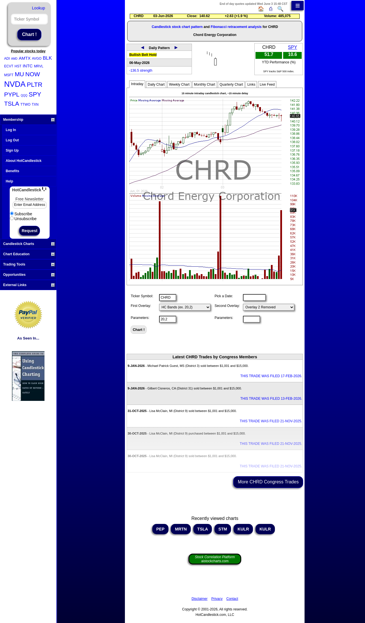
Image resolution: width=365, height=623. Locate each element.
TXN (35, 104)
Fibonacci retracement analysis (236, 27)
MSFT (9, 75)
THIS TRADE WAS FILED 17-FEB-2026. (271, 376)
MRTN (181, 529)
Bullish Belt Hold (143, 55)
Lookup (38, 8)
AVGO (37, 59)
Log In (11, 130)
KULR (243, 529)
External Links (29, 285)
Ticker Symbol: (142, 296)
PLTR (34, 84)
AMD (14, 58)
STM (222, 529)
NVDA (15, 84)
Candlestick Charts (29, 244)
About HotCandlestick (23, 161)
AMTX (25, 58)
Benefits (12, 171)
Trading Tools (29, 264)
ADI (7, 59)
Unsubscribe (23, 218)
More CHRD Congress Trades (268, 481)
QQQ (24, 95)
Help (9, 181)
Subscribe (21, 214)
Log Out (12, 140)
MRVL (38, 66)
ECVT (8, 66)
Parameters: (140, 318)
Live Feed (267, 85)
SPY (35, 94)
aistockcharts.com (215, 559)
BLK (47, 58)
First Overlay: (141, 306)
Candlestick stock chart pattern (177, 27)
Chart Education (29, 254)
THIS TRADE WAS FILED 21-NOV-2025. (271, 421)
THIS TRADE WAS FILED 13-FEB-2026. (271, 399)
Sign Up (12, 150)
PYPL (12, 94)
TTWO (25, 104)
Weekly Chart (179, 85)
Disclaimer (200, 599)
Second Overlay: (227, 306)
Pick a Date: (223, 296)
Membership (29, 120)
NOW (32, 74)
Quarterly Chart (231, 85)
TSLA (11, 103)
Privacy (216, 599)
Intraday (137, 84)
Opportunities (29, 275)
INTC (28, 65)
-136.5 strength (140, 71)
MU (19, 74)
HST (18, 66)
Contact (232, 599)
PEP (160, 529)
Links (251, 85)
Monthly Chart (204, 85)
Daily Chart (156, 85)
